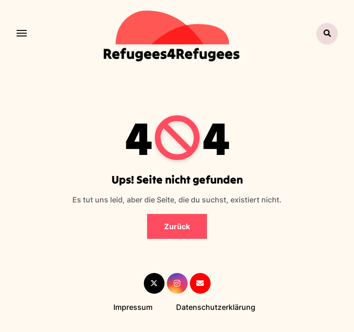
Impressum (133, 307)
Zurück (177, 226)
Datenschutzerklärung (215, 307)
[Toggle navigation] (22, 33)
